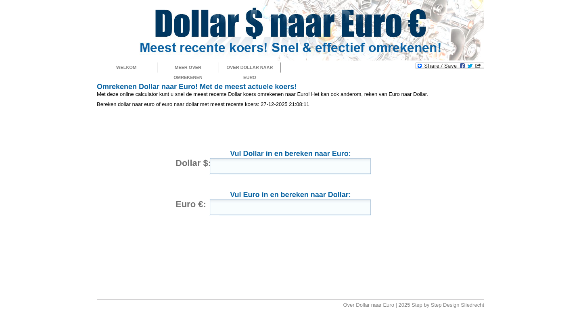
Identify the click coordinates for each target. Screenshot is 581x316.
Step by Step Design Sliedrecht (448, 305)
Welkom (126, 67)
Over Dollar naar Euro (250, 69)
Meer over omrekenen (188, 69)
